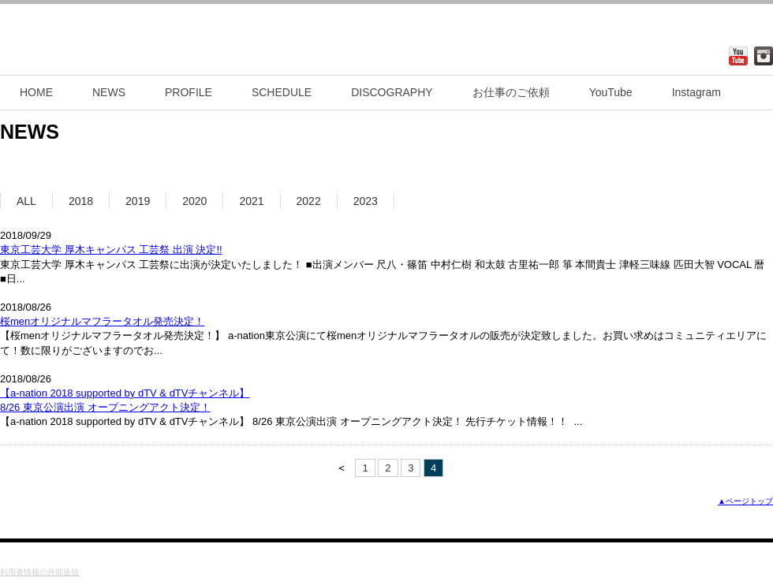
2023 (365, 201)
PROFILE (188, 92)
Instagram (696, 92)
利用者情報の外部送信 (39, 572)
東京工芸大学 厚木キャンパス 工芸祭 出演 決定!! (111, 249)
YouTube (611, 92)
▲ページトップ (745, 501)
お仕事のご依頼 (511, 92)
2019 (137, 201)
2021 (251, 201)
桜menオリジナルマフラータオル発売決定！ (102, 321)
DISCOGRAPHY (391, 92)
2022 (309, 201)
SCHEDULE (282, 92)
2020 (194, 201)
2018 (81, 201)
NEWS (108, 92)
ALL (26, 201)
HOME (36, 92)
